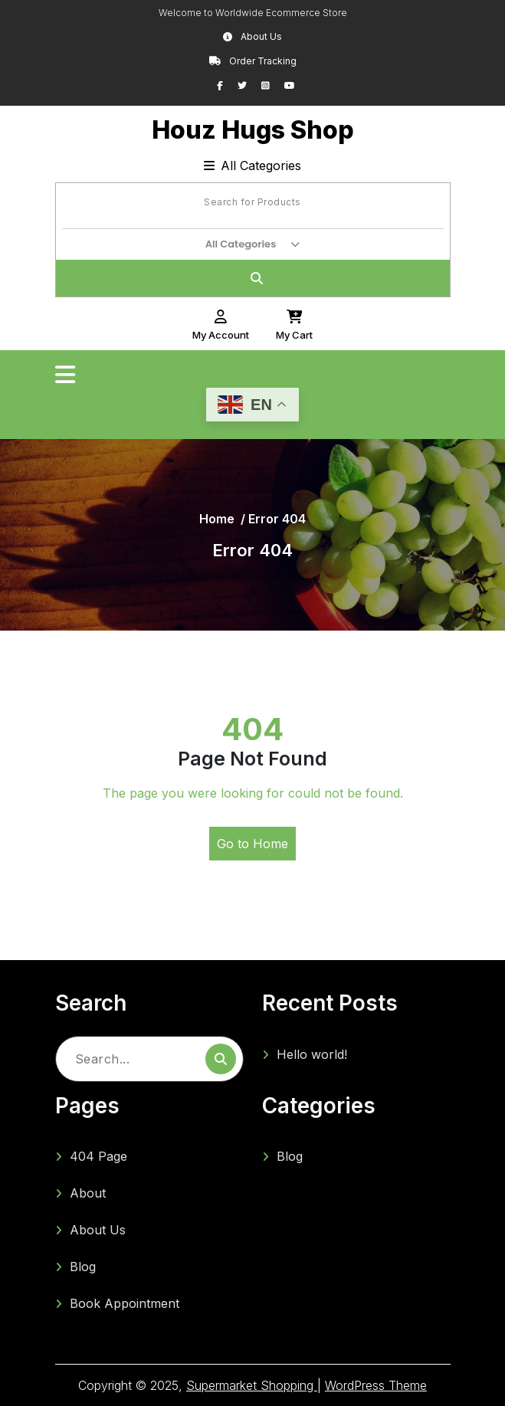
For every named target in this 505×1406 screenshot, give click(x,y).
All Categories (252, 165)
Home (216, 518)
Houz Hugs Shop (253, 130)
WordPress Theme (376, 1385)
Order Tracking (253, 61)
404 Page (98, 1156)
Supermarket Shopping (251, 1385)
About (88, 1193)
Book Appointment (124, 1303)
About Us (252, 36)
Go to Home (252, 843)
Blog (83, 1266)
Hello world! (312, 1054)
